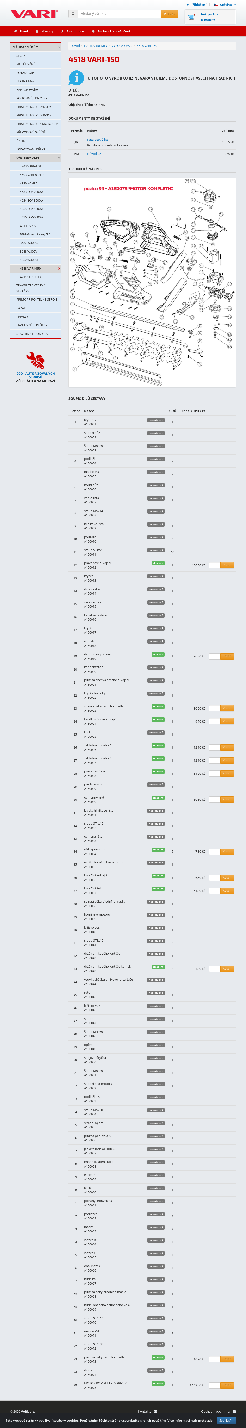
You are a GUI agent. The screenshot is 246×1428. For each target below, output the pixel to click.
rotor (88, 992)
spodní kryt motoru (98, 1083)
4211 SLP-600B (30, 277)
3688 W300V (28, 251)
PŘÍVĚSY (22, 316)
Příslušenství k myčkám (36, 234)
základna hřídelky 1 (97, 745)
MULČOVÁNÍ (25, 64)
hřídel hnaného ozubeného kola (107, 1305)
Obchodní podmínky (218, 1411)
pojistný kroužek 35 (98, 1201)
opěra (88, 1044)
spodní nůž (92, 433)
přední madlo (93, 784)
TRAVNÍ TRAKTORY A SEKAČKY (31, 288)
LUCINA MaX (25, 81)
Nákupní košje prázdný (209, 16)
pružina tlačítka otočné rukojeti (106, 680)
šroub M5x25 (93, 446)
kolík (87, 732)
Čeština (225, 4)
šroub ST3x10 (93, 940)
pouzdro (90, 537)
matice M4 (91, 1331)
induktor (90, 641)
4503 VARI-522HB (32, 174)
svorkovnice (92, 602)
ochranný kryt (94, 797)
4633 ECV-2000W (31, 192)
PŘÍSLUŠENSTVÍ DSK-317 (33, 115)
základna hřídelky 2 (97, 758)
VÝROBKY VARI (27, 158)
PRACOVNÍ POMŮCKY (31, 325)
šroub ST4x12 (93, 823)
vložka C (90, 1253)
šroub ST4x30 (93, 1344)
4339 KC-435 (28, 183)
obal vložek (92, 1266)
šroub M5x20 (93, 1110)
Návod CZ (94, 154)
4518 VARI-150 (30, 268)
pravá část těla (94, 771)
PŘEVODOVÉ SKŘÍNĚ (31, 132)
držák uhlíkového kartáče (102, 953)
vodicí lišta (91, 498)
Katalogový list (97, 139)
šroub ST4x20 (93, 550)
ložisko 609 (92, 1005)
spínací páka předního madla (104, 901)
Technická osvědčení (110, 31)
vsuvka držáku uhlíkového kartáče (108, 979)
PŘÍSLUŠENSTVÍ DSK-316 (33, 106)
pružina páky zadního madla (104, 1357)
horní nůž (91, 485)
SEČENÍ (21, 55)
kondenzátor (93, 667)
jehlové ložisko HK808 (99, 1149)
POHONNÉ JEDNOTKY (31, 98)
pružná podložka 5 (97, 1136)
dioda (88, 1370)
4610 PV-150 (28, 226)
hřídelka (90, 1279)
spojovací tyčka (95, 1057)
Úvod (21, 31)
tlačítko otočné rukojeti (100, 719)
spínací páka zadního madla (103, 706)
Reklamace (72, 31)
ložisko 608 (92, 927)
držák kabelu (93, 589)
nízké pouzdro (94, 849)
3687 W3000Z (29, 243)
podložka (90, 459)
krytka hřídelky (94, 693)
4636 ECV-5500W (31, 217)
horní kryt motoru (97, 914)
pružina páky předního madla (105, 1292)
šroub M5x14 (93, 511)
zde (210, 1422)
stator (88, 1018)
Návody (44, 31)
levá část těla (93, 888)
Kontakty (147, 1411)
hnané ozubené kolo (98, 1162)
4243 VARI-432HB (32, 166)
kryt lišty (90, 420)
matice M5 (91, 472)
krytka (88, 576)
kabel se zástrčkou (97, 615)
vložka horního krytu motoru (105, 862)
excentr (89, 1175)
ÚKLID (20, 141)
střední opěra (93, 1123)
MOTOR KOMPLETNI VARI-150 (105, 1383)
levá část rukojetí (96, 875)
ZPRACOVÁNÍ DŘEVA (31, 149)
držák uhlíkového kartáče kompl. (107, 966)
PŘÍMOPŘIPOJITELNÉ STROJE (36, 299)
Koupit (227, 565)
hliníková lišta (94, 524)
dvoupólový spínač (97, 654)
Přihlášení (196, 4)
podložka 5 (92, 1096)
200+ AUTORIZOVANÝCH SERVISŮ (36, 375)
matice (89, 1227)
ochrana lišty (93, 836)
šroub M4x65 (93, 1031)
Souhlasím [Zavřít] (226, 1422)
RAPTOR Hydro (27, 89)
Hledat (169, 13)
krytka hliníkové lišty (98, 810)
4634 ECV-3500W (31, 200)
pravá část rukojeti (97, 563)
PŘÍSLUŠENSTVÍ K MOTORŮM (37, 123)
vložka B (90, 1240)
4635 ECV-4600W (31, 209)
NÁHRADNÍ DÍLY (25, 47)
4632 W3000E (29, 260)
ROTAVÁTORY (25, 72)
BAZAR (21, 308)
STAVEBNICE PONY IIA (32, 333)
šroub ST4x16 (93, 1318)
